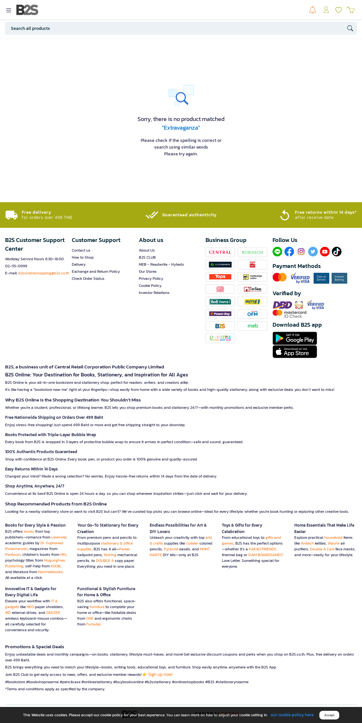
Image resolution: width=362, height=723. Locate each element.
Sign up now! (160, 674)
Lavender (58, 537)
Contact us (81, 250)
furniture (97, 607)
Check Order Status (88, 278)
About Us (147, 250)
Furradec (93, 624)
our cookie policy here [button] (292, 715)
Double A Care (322, 549)
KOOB (56, 566)
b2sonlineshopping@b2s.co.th (43, 273)
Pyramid (171, 549)
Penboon (13, 554)
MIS (63, 554)
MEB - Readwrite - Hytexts (161, 264)
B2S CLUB (147, 257)
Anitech (307, 543)
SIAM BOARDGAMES (265, 555)
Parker (124, 549)
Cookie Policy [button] (150, 285)
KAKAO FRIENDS (262, 549)
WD (8, 612)
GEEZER (53, 612)
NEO (30, 607)
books (29, 531)
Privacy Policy (151, 278)
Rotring (110, 555)
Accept (329, 715)
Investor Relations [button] (154, 293)
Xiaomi (334, 543)
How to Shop (83, 257)
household (333, 537)
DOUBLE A (105, 561)
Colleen (192, 543)
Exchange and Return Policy (96, 271)
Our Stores (148, 271)
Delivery (79, 264)
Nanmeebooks (50, 572)
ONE (90, 618)
